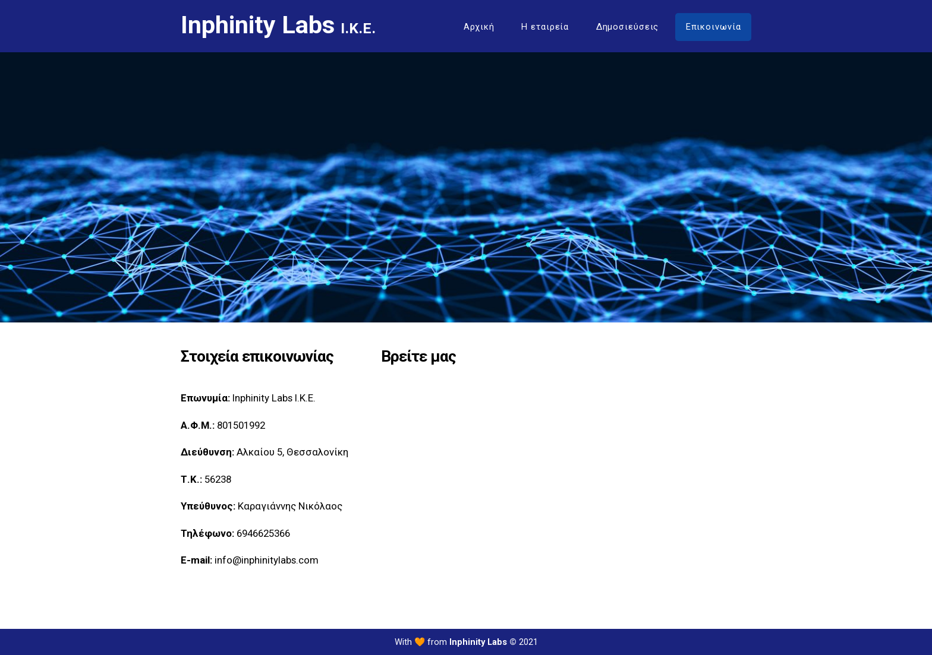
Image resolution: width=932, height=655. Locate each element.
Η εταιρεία (545, 26)
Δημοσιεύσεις (627, 26)
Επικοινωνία (713, 26)
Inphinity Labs (278, 25)
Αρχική (479, 26)
